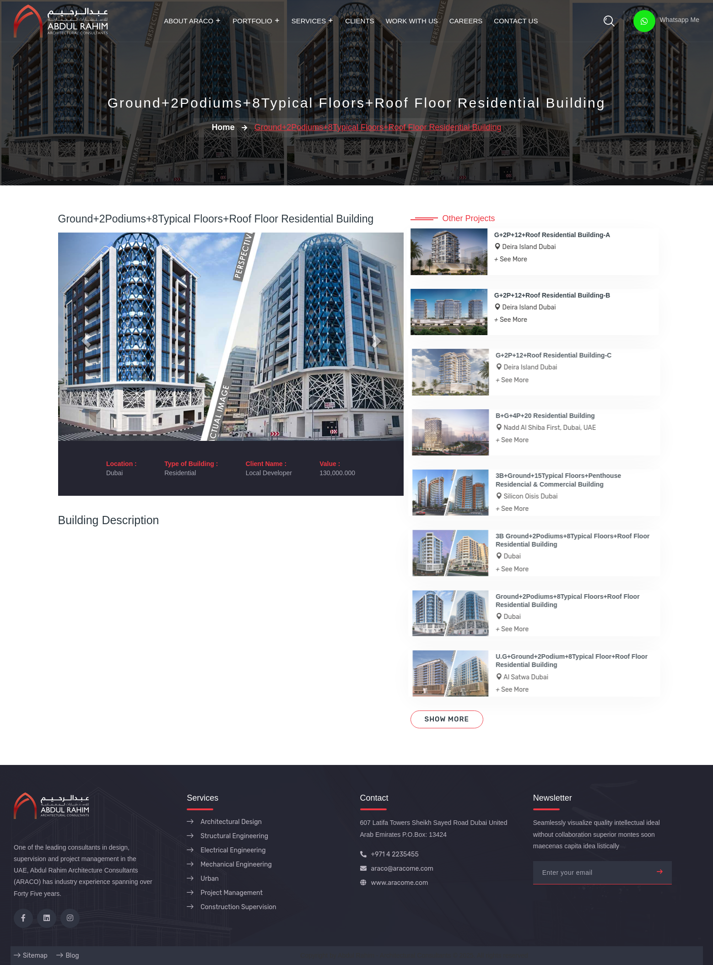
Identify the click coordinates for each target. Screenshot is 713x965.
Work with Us (412, 21)
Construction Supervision (238, 907)
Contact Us (516, 21)
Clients (359, 21)
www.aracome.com (394, 883)
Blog (72, 956)
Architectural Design (231, 822)
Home (222, 127)
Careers (466, 21)
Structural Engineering (234, 836)
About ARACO (188, 21)
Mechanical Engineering (236, 864)
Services (309, 21)
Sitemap (35, 956)
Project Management (231, 893)
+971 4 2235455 (389, 854)
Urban (209, 879)
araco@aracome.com (396, 869)
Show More (447, 719)
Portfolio (252, 21)
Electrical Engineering (232, 850)
